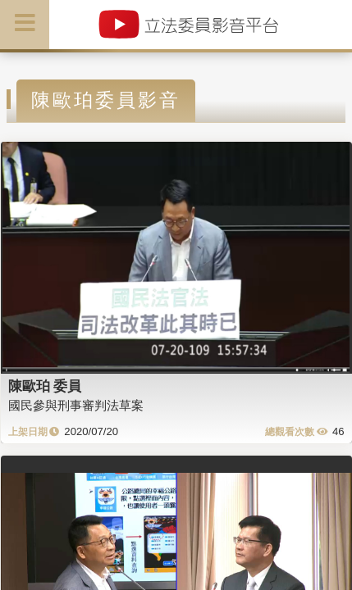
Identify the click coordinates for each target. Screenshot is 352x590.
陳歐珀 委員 (45, 386)
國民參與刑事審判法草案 (76, 405)
